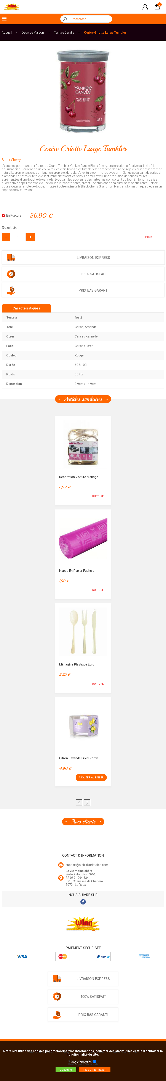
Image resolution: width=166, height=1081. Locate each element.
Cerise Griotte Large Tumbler (105, 32)
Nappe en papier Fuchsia (76, 571)
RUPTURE (144, 237)
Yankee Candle (64, 32)
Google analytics (80, 1062)
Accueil (7, 32)
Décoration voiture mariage (78, 477)
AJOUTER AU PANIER (91, 777)
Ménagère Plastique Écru (76, 664)
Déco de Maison (33, 32)
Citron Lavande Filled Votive (79, 758)
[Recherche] (89, 19)
